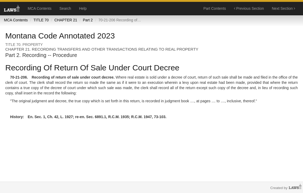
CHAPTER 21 (65, 20)
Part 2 (88, 20)
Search (65, 8)
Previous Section (249, 8)
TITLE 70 (41, 20)
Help (83, 8)
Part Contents (214, 8)
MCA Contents (39, 8)
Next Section (283, 8)
